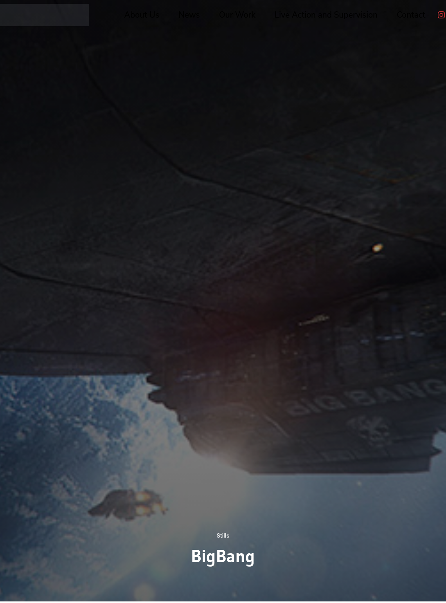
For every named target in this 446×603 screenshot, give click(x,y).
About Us (142, 14)
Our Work (237, 14)
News (189, 14)
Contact (411, 14)
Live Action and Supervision (326, 14)
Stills (223, 535)
